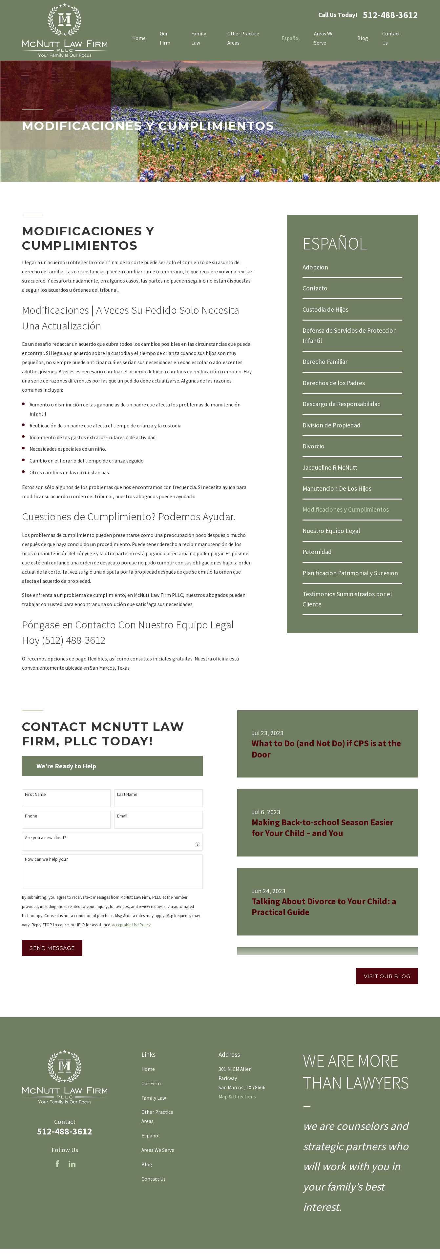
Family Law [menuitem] (198, 38)
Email (119, 816)
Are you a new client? (42, 837)
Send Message (48, 948)
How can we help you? (42, 859)
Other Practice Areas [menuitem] (243, 38)
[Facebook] (57, 1164)
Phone (27, 816)
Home (148, 1069)
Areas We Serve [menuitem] (324, 38)
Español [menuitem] (291, 38)
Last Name (124, 794)
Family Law (153, 1098)
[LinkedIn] (72, 1164)
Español (150, 1135)
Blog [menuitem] (362, 38)
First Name (31, 794)
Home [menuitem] (139, 38)
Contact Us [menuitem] (391, 38)
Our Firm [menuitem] (165, 38)
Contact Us (153, 1179)
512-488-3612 (390, 15)
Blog (146, 1164)
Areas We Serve (157, 1150)
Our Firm (151, 1083)
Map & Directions (237, 1096)
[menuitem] (352, 267)
